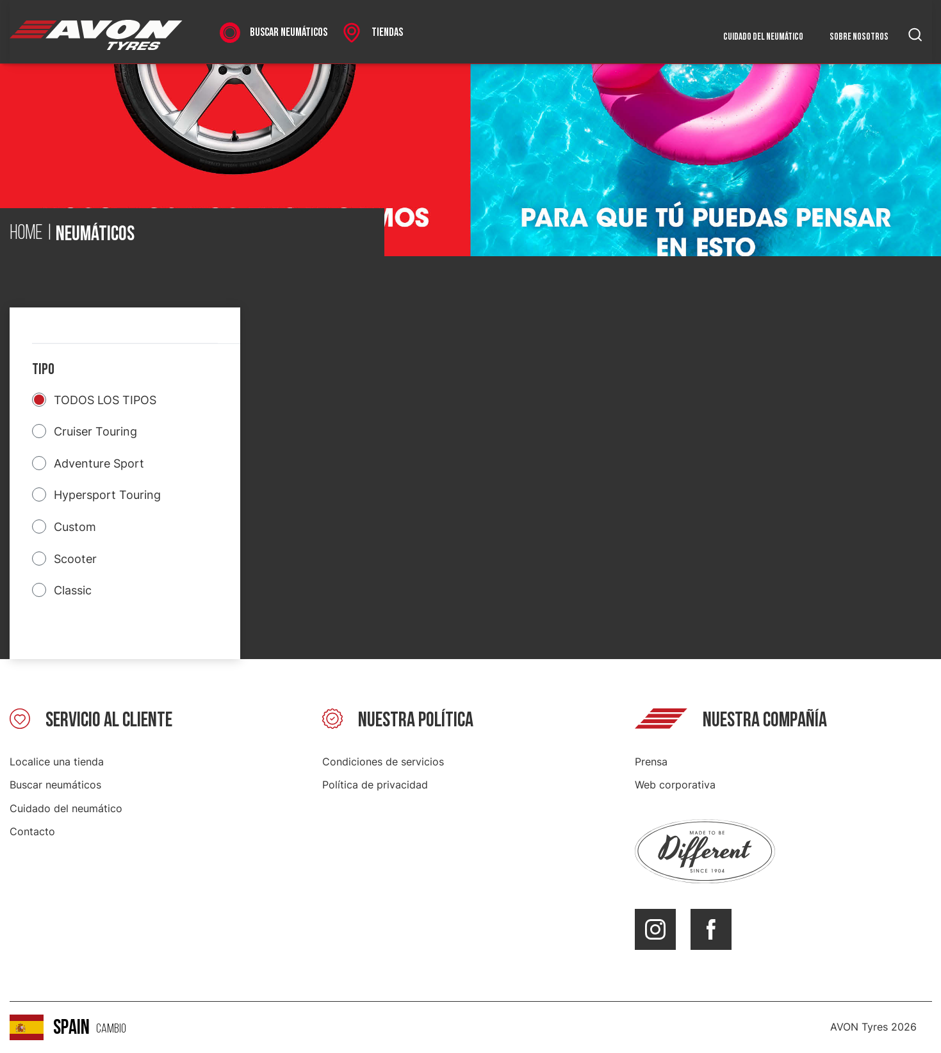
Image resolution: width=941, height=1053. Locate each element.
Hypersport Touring (107, 495)
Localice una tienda (57, 761)
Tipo (43, 369)
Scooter (75, 559)
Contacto (32, 831)
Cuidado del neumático (763, 37)
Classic (73, 590)
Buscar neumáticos (55, 784)
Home (26, 234)
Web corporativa (675, 784)
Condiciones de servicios (383, 761)
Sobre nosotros (859, 37)
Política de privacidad (375, 784)
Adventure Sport (99, 463)
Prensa (651, 761)
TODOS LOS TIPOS (105, 400)
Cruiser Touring (95, 431)
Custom (75, 527)
